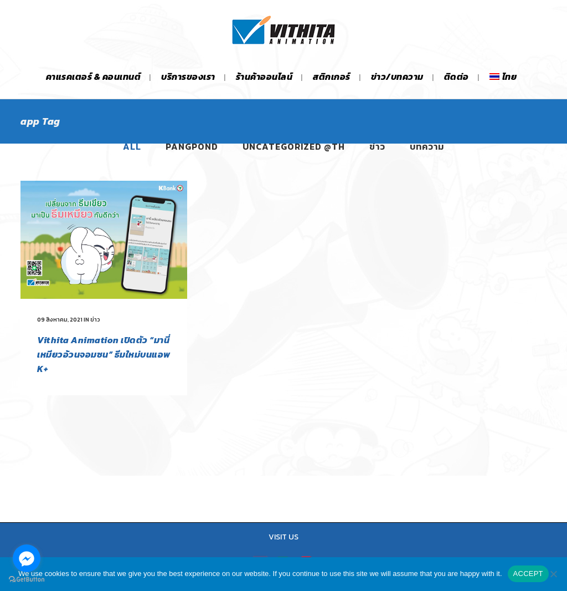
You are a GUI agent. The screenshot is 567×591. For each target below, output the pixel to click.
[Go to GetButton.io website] (26, 579)
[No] (553, 573)
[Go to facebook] (26, 558)
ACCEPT (528, 573)
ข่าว (95, 319)
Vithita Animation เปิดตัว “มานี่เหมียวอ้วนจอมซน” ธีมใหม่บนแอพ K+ (104, 354)
